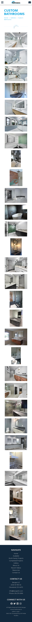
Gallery (16, 563)
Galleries (13, 18)
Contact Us (16, 572)
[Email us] (30, 2)
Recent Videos (16, 568)
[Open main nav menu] (2, 2)
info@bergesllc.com (16, 591)
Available (16, 556)
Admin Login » (16, 611)
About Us (16, 565)
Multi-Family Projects (16, 558)
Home (6, 18)
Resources (16, 570)
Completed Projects (16, 561)
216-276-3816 (18, 593)
